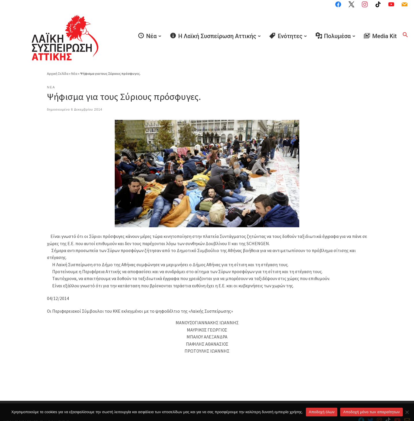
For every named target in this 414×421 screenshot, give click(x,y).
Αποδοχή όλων (321, 412)
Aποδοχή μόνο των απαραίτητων (371, 412)
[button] (405, 26)
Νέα (74, 56)
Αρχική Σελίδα (58, 56)
